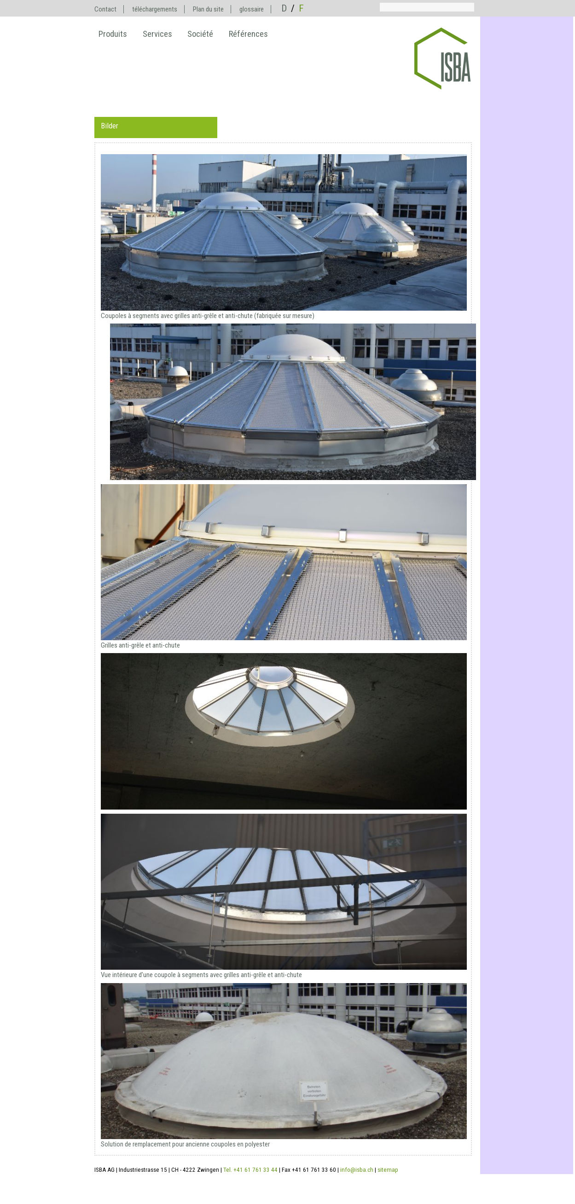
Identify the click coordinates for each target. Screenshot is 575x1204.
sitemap (388, 1169)
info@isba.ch (356, 1169)
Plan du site (208, 9)
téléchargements (154, 9)
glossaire (251, 9)
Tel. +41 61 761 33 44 (250, 1169)
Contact (105, 9)
